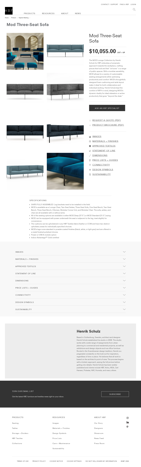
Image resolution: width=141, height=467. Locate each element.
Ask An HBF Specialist (107, 108)
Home (7, 17)
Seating (15, 423)
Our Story (98, 423)
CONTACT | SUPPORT (109, 4)
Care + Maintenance (61, 443)
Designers (98, 428)
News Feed (99, 438)
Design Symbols (24, 302)
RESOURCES (48, 13)
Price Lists (57, 438)
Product (13, 17)
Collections (17, 443)
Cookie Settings (74, 461)
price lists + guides (26, 288)
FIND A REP (124, 4)
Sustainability (58, 448)
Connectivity (23, 295)
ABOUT (64, 13)
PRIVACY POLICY (39, 461)
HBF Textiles (17, 438)
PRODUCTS (29, 13)
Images (19, 252)
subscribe (115, 394)
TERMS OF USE (23, 461)
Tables (15, 428)
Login (133, 4)
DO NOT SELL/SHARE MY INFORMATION (101, 461)
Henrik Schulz (88, 331)
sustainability (23, 309)
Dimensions (22, 281)
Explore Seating (23, 17)
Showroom (98, 433)
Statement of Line (25, 273)
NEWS (78, 13)
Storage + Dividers (20, 433)
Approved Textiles (25, 266)
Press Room (99, 443)
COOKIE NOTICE (56, 461)
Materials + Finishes (27, 259)
